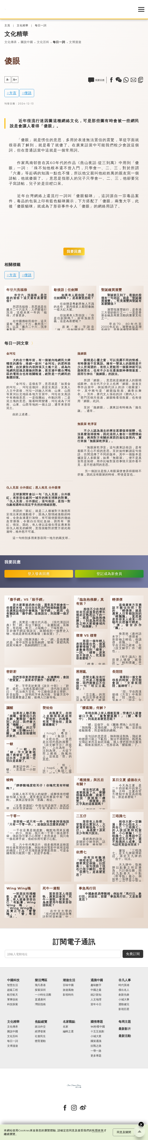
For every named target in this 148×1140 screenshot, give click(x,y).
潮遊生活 (69, 980)
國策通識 (96, 1041)
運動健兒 (124, 1004)
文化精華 (22, 25)
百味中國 (68, 985)
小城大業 (96, 1036)
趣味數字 (96, 985)
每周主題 (125, 1021)
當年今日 (96, 1004)
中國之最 (96, 989)
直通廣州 (40, 999)
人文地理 (96, 999)
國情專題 (97, 1021)
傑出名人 (124, 989)
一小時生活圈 (43, 994)
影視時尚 (68, 994)
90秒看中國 (98, 1026)
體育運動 (40, 1041)
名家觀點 (69, 1021)
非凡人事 (125, 980)
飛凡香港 (40, 985)
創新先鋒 (124, 994)
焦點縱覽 (41, 1021)
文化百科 (43, 42)
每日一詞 (40, 25)
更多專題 (96, 1055)
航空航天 (12, 994)
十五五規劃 (97, 1031)
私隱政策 (98, 1130)
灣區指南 (40, 1004)
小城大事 (124, 999)
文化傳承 (10, 42)
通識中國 (97, 980)
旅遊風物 (68, 989)
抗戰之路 (96, 1045)
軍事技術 (12, 999)
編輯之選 (68, 1031)
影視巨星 (124, 1009)
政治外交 (40, 1026)
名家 (65, 1026)
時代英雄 (124, 985)
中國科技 (13, 980)
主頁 (7, 25)
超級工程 (12, 989)
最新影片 (125, 1028)
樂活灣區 (41, 980)
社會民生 (40, 1036)
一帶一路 (96, 1050)
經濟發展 (40, 1031)
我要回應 (74, 251)
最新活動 (125, 1036)
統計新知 (96, 994)
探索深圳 (40, 989)
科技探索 (12, 1004)
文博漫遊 (75, 42)
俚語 (28, 93)
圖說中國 (27, 42)
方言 (13, 93)
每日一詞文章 (16, 343)
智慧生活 (12, 985)
